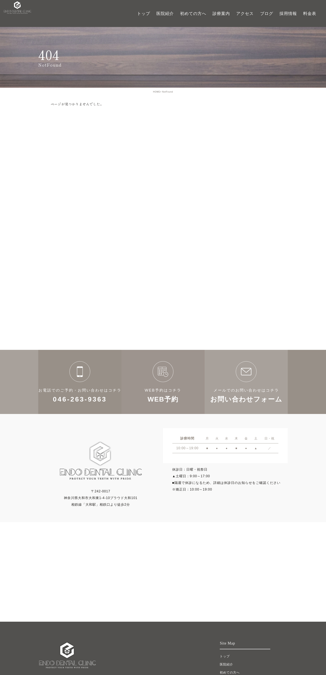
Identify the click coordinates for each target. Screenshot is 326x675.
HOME (156, 92)
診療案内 (221, 13)
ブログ (266, 13)
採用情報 (288, 13)
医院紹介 (226, 664)
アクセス (245, 13)
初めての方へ (193, 13)
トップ (143, 13)
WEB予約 (163, 382)
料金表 (309, 13)
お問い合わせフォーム (246, 382)
